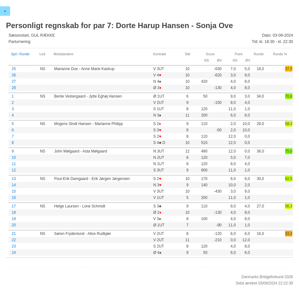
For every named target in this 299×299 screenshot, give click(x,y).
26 (14, 75)
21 (14, 233)
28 (14, 88)
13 (14, 178)
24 (14, 252)
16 (14, 197)
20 (14, 225)
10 (14, 157)
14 (14, 185)
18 (14, 212)
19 (14, 219)
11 (14, 164)
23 (14, 246)
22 (14, 240)
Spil (14, 54)
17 (14, 206)
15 (14, 191)
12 (14, 170)
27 (14, 81)
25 (14, 69)
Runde (25, 54)
